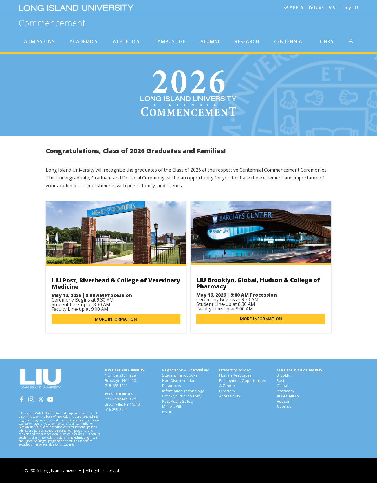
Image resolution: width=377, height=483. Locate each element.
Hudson (283, 401)
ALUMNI (209, 41)
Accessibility (229, 396)
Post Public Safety (178, 401)
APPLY (294, 7)
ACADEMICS (83, 41)
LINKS (327, 41)
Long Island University (60, 470)
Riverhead (286, 406)
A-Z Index (227, 385)
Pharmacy (285, 390)
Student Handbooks (179, 375)
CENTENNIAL (289, 41)
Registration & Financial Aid (185, 370)
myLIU (351, 7)
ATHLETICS (126, 41)
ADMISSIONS (39, 41)
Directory (227, 390)
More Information (116, 319)
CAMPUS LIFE (170, 41)
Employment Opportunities (242, 380)
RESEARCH (247, 41)
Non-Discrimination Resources (178, 383)
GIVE (316, 7)
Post (280, 380)
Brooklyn (284, 375)
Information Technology (183, 390)
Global (282, 385)
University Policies (235, 370)
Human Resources (235, 375)
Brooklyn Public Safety (182, 396)
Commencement (52, 22)
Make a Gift (172, 406)
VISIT (334, 7)
